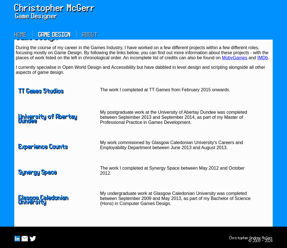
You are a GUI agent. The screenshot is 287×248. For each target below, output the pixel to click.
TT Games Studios (40, 89)
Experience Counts (43, 145)
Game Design (54, 33)
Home (20, 33)
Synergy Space (37, 170)
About (90, 33)
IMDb (262, 57)
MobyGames (234, 57)
